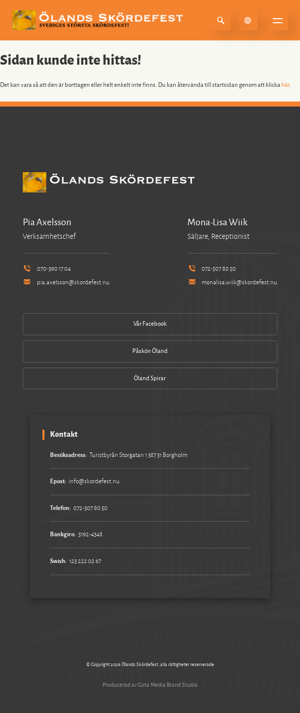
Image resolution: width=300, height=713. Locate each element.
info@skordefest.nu (94, 481)
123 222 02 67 (85, 561)
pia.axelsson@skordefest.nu (66, 282)
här (285, 85)
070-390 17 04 (47, 269)
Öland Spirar (150, 378)
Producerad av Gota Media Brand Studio (150, 685)
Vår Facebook (150, 324)
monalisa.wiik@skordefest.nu (232, 282)
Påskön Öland (150, 351)
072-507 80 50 (211, 269)
